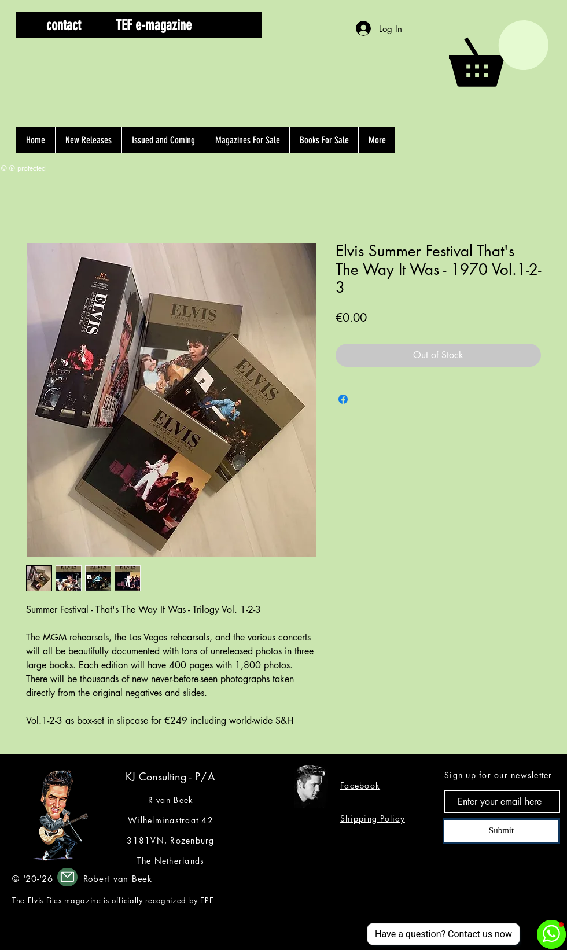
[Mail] (67, 877)
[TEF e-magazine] (153, 25)
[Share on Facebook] (343, 399)
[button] (233, 25)
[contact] (63, 25)
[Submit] (501, 831)
